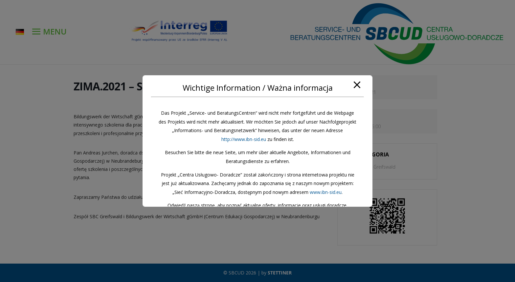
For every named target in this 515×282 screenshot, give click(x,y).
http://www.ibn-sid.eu (243, 139)
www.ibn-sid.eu (326, 192)
